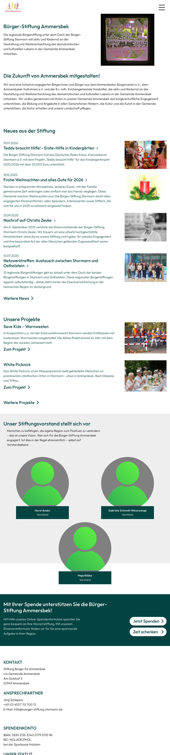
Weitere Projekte (19, 402)
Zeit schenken (145, 564)
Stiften (7, 744)
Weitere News (16, 298)
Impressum (48, 736)
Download (10, 694)
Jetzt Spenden (146, 553)
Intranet (46, 744)
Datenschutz (49, 728)
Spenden (9, 736)
